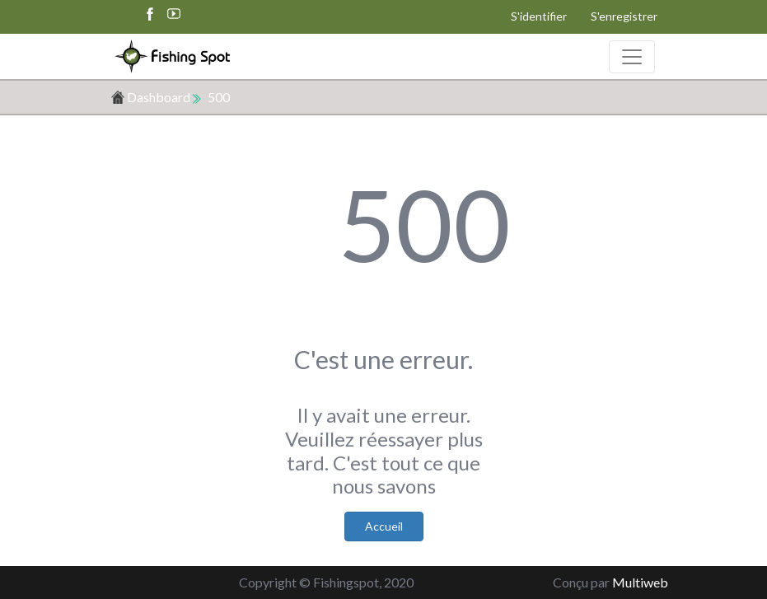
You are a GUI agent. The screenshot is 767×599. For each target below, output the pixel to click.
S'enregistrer (624, 16)
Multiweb (640, 582)
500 (219, 97)
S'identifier (539, 16)
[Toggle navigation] (632, 56)
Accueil (384, 526)
